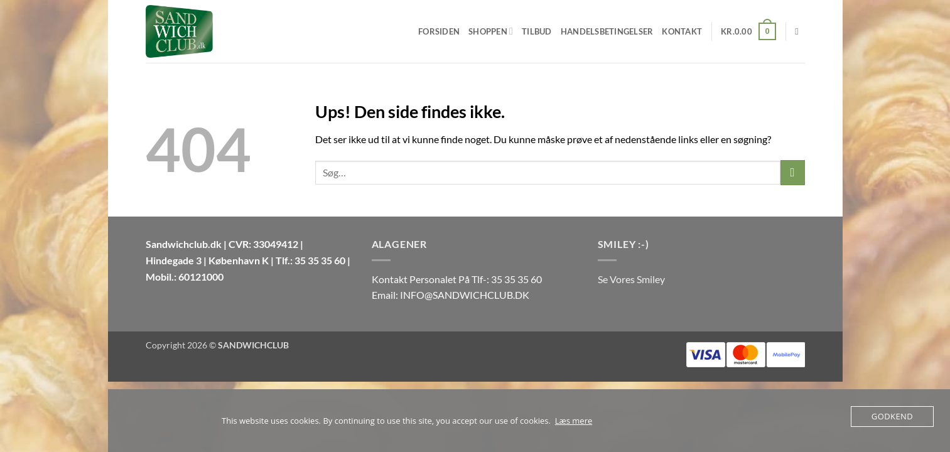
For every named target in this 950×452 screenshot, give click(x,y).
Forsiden (439, 31)
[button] (748, 31)
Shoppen (490, 31)
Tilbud (537, 31)
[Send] (792, 172)
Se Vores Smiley (631, 279)
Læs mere (574, 420)
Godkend (892, 416)
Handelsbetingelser (607, 31)
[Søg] (799, 31)
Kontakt (682, 31)
